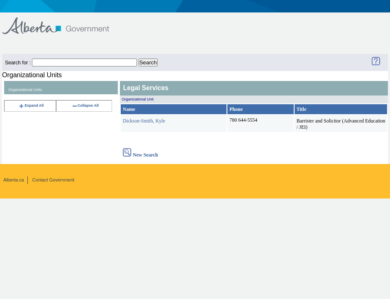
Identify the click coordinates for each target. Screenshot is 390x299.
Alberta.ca (13, 179)
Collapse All (85, 105)
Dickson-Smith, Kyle (144, 121)
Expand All (31, 105)
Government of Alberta (62, 21)
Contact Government (53, 179)
